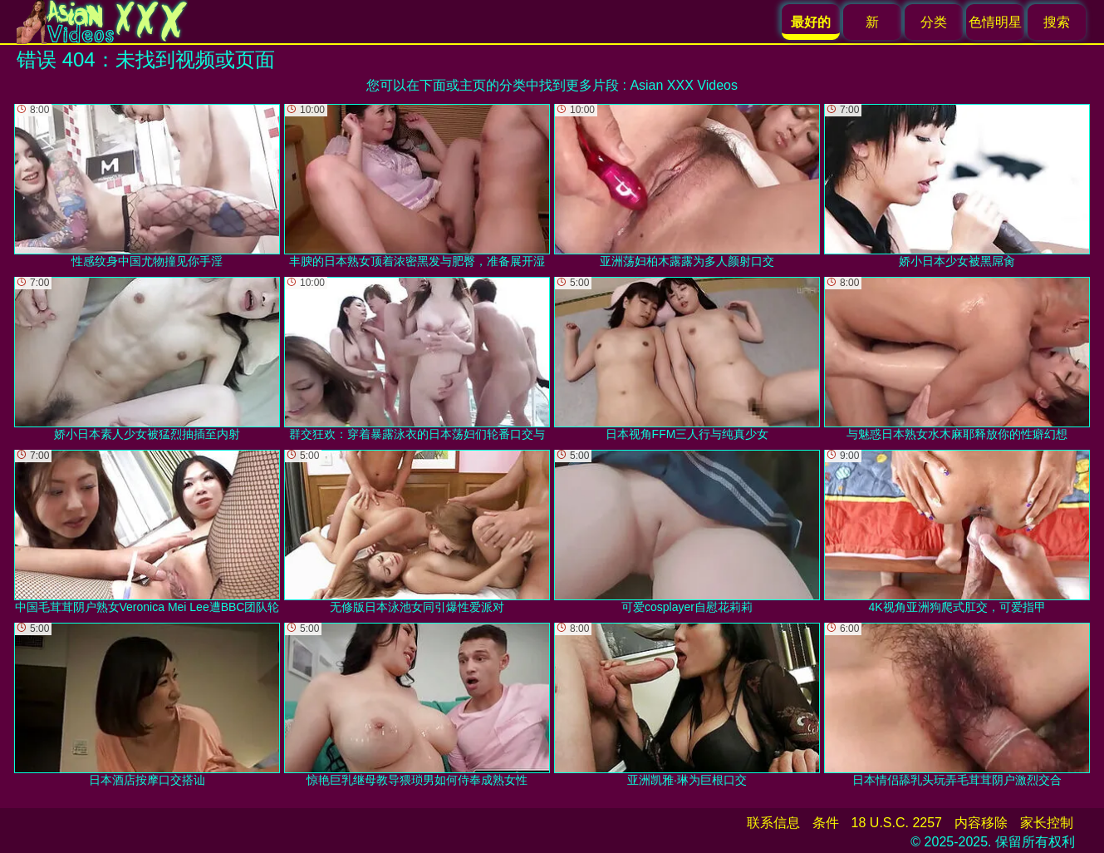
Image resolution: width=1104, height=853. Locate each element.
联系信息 (773, 823)
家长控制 (1046, 823)
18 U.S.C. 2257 (896, 823)
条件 (825, 823)
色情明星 (995, 22)
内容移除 (981, 823)
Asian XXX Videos (684, 85)
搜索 (1056, 22)
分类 (933, 22)
